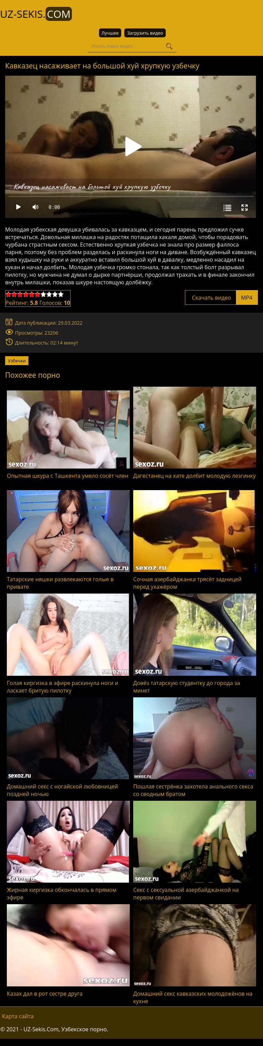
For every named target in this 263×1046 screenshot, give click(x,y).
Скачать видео (221, 297)
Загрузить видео (145, 33)
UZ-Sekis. (36, 14)
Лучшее (110, 33)
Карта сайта (18, 1016)
